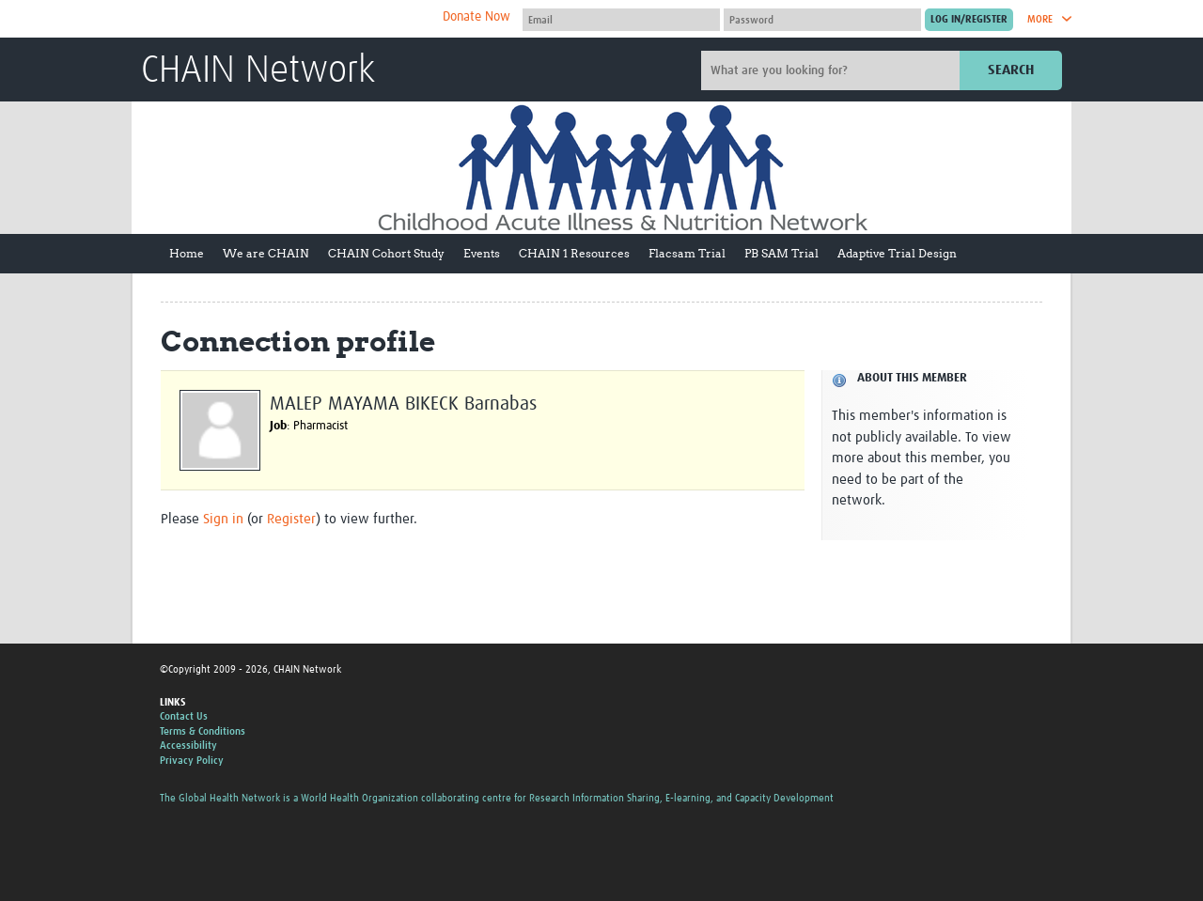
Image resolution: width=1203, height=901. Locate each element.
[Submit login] (969, 19)
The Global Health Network (281, 19)
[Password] (822, 19)
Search (1011, 70)
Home (186, 253)
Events (481, 253)
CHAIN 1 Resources (574, 253)
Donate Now (476, 16)
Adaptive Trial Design (897, 253)
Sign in (223, 519)
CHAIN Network (258, 71)
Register (291, 519)
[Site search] (832, 70)
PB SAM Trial (781, 253)
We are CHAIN (266, 253)
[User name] (621, 19)
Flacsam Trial (687, 253)
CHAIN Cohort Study (386, 253)
